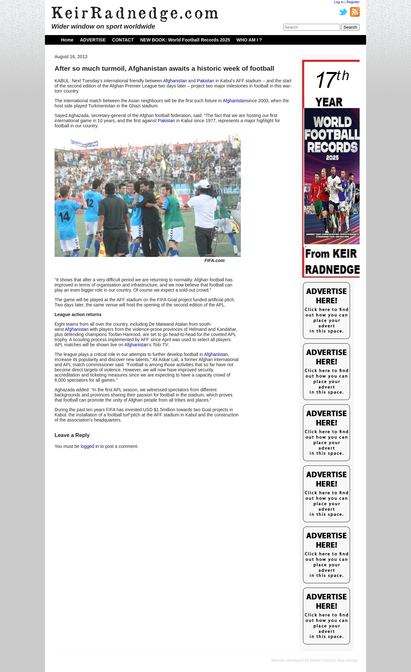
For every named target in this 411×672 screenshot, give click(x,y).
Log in (339, 2)
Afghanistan (175, 80)
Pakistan (205, 80)
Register (353, 2)
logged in (90, 446)
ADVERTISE (93, 39)
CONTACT (123, 39)
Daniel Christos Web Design (334, 660)
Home (67, 39)
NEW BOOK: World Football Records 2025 (185, 39)
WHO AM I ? (249, 39)
